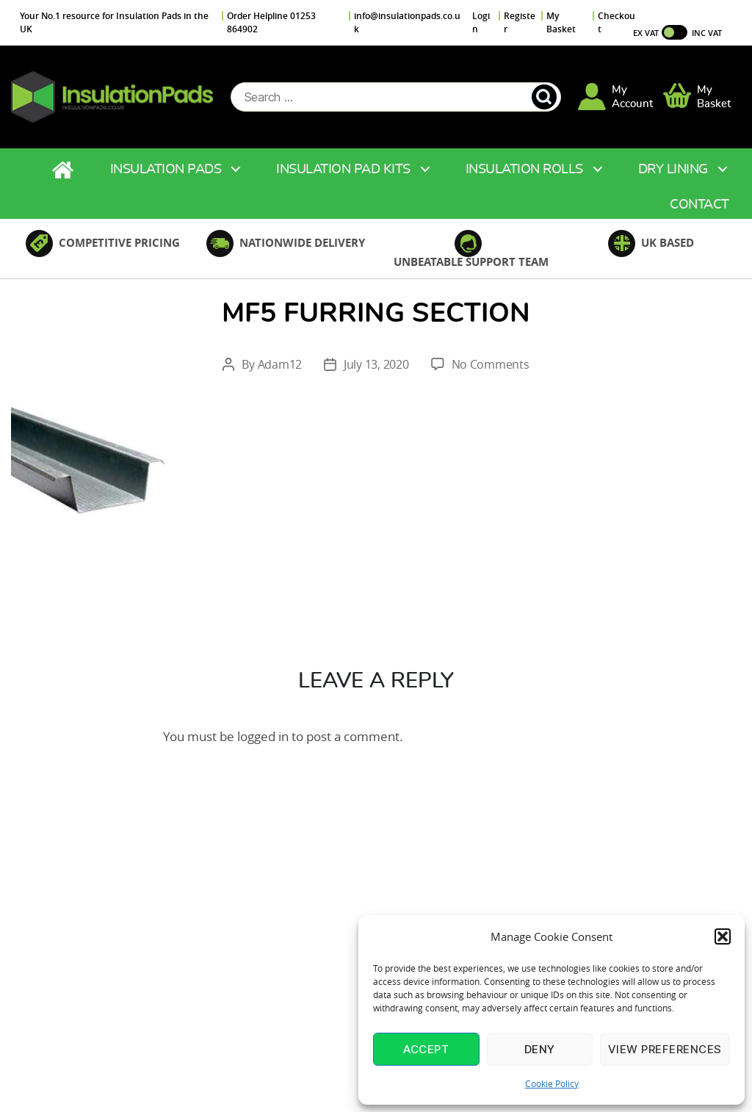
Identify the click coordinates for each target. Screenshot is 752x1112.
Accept (426, 1049)
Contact (699, 205)
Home (64, 170)
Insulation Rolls (524, 170)
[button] (722, 936)
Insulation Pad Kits (343, 170)
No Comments (490, 365)
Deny (539, 1049)
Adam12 (280, 365)
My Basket (561, 22)
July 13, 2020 (376, 365)
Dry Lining (673, 170)
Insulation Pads (166, 170)
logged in (263, 737)
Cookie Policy (552, 1083)
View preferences (665, 1049)
